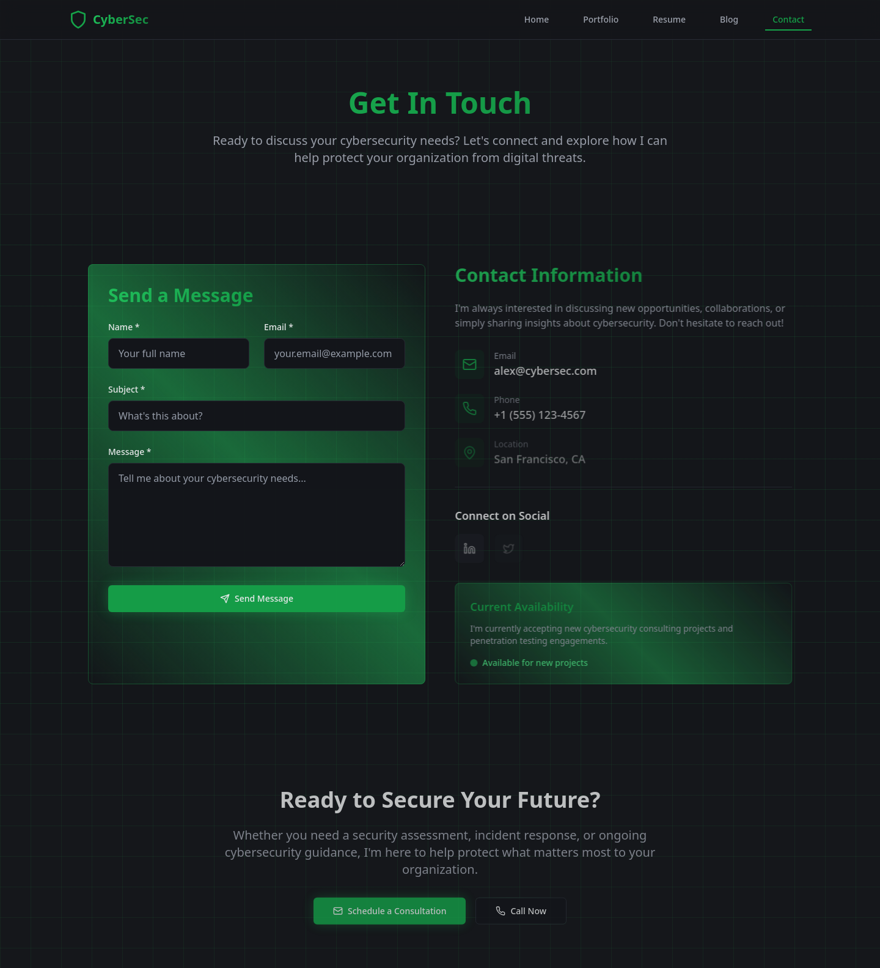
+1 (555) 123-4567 (543, 415)
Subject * (126, 389)
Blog (729, 19)
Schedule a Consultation (389, 918)
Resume (669, 19)
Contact (788, 22)
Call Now (521, 918)
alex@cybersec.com (548, 370)
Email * (278, 327)
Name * (123, 327)
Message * (130, 451)
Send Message (256, 598)
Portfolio (600, 19)
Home (536, 19)
